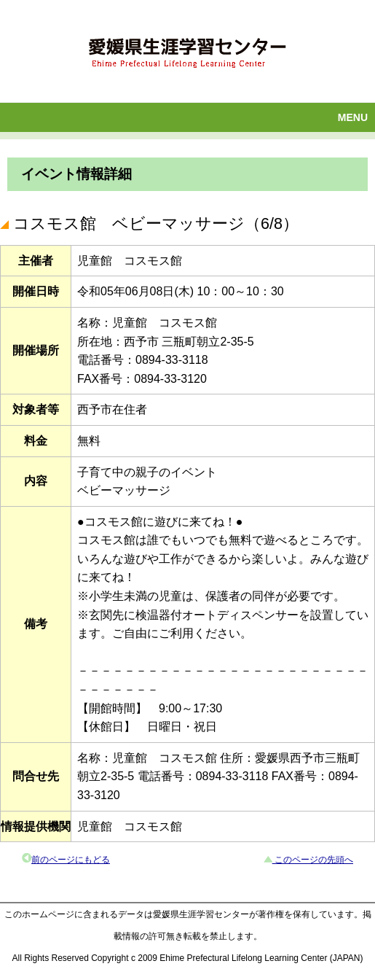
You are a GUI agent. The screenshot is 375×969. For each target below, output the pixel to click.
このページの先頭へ (312, 860)
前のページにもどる (70, 860)
